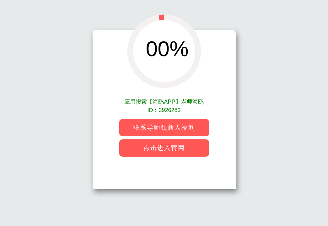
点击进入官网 (164, 147)
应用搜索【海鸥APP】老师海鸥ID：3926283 (163, 106)
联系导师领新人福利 (164, 127)
